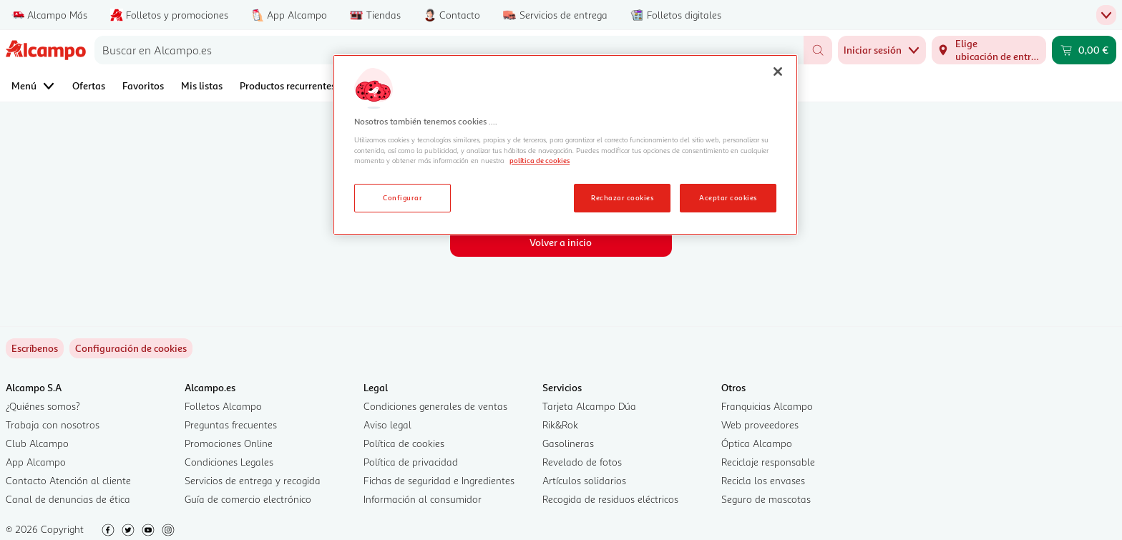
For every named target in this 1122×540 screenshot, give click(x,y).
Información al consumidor (423, 499)
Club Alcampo (37, 443)
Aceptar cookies (727, 197)
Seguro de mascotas (766, 499)
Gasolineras (568, 443)
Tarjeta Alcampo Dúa (589, 406)
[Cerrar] (778, 71)
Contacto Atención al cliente (68, 480)
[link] (130, 348)
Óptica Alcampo (756, 443)
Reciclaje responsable (768, 462)
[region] (565, 145)
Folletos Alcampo (223, 406)
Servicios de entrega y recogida (253, 480)
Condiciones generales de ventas (435, 406)
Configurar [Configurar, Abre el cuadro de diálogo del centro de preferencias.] (402, 197)
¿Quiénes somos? (43, 406)
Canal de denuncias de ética (68, 499)
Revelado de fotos (582, 462)
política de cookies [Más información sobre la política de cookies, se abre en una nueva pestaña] (539, 160)
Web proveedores (760, 424)
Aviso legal (387, 424)
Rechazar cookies (622, 197)
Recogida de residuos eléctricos (610, 499)
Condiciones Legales (229, 462)
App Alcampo (36, 462)
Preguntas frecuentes (231, 424)
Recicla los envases (763, 480)
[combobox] (449, 50)
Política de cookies (404, 443)
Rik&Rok (560, 424)
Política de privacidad (411, 462)
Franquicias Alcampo (767, 406)
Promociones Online (229, 443)
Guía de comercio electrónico (248, 499)
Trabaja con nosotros (52, 424)
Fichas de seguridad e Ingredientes (439, 480)
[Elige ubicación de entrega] (989, 50)
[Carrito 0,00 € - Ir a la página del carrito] (1084, 50)
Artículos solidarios (584, 480)
